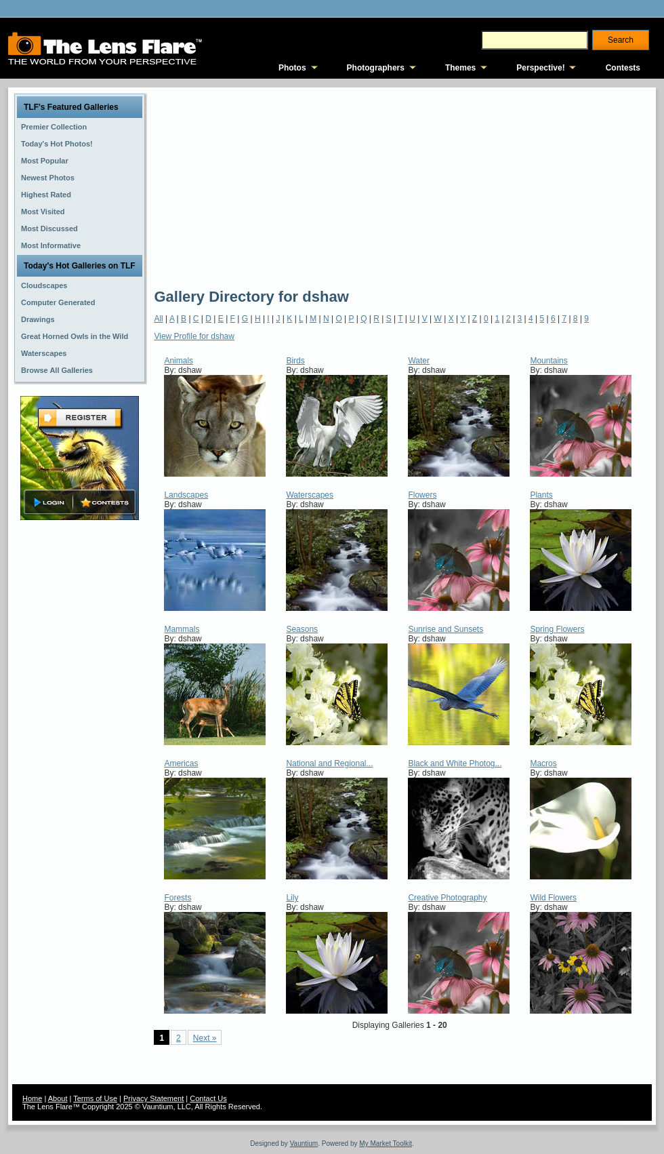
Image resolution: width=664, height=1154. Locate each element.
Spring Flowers (557, 629)
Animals (178, 360)
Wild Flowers (553, 897)
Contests (623, 68)
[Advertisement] (337, 186)
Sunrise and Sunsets (445, 629)
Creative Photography (447, 897)
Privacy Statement (153, 1098)
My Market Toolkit (385, 1143)
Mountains (548, 360)
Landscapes (186, 495)
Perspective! (540, 68)
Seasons (302, 629)
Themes (460, 68)
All (158, 318)
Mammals (181, 629)
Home (32, 1098)
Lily (292, 897)
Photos (292, 68)
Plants (541, 495)
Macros (543, 763)
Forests (177, 897)
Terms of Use (95, 1098)
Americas (181, 763)
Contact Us (208, 1098)
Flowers (422, 495)
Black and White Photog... (454, 763)
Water (419, 360)
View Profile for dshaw (194, 336)
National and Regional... (329, 763)
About (58, 1098)
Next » (205, 1038)
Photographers (375, 68)
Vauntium (304, 1143)
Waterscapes (309, 495)
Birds (295, 360)
